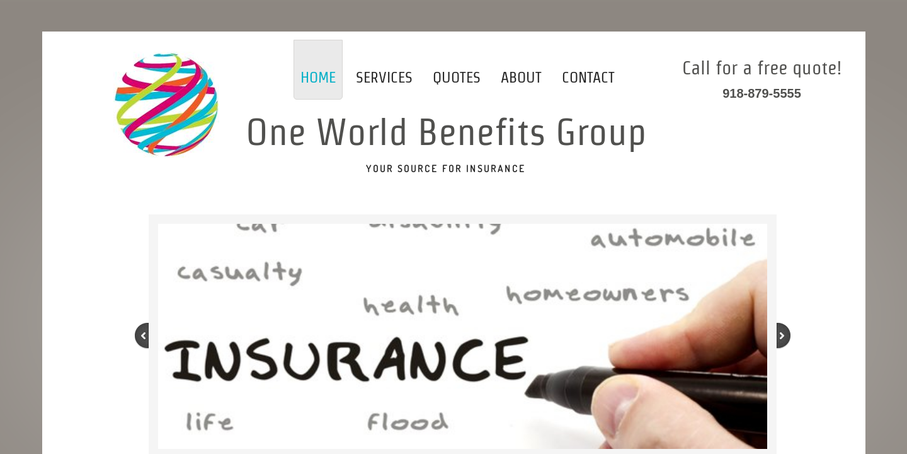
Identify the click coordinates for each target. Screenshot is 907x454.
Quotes (457, 77)
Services (384, 77)
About (521, 77)
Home (318, 77)
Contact (588, 77)
